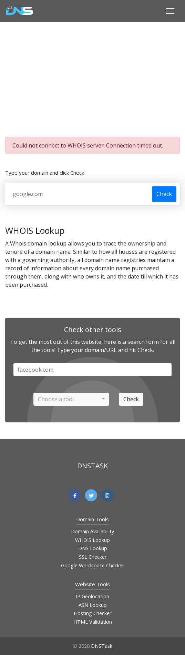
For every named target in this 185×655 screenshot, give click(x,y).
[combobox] (71, 399)
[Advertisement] (95, 78)
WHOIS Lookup (92, 540)
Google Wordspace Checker (92, 565)
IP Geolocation (92, 596)
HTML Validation (92, 622)
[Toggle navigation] (170, 11)
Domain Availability (92, 531)
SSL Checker (92, 557)
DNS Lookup (92, 548)
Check (164, 194)
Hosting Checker (92, 613)
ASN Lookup (93, 605)
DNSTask (101, 646)
